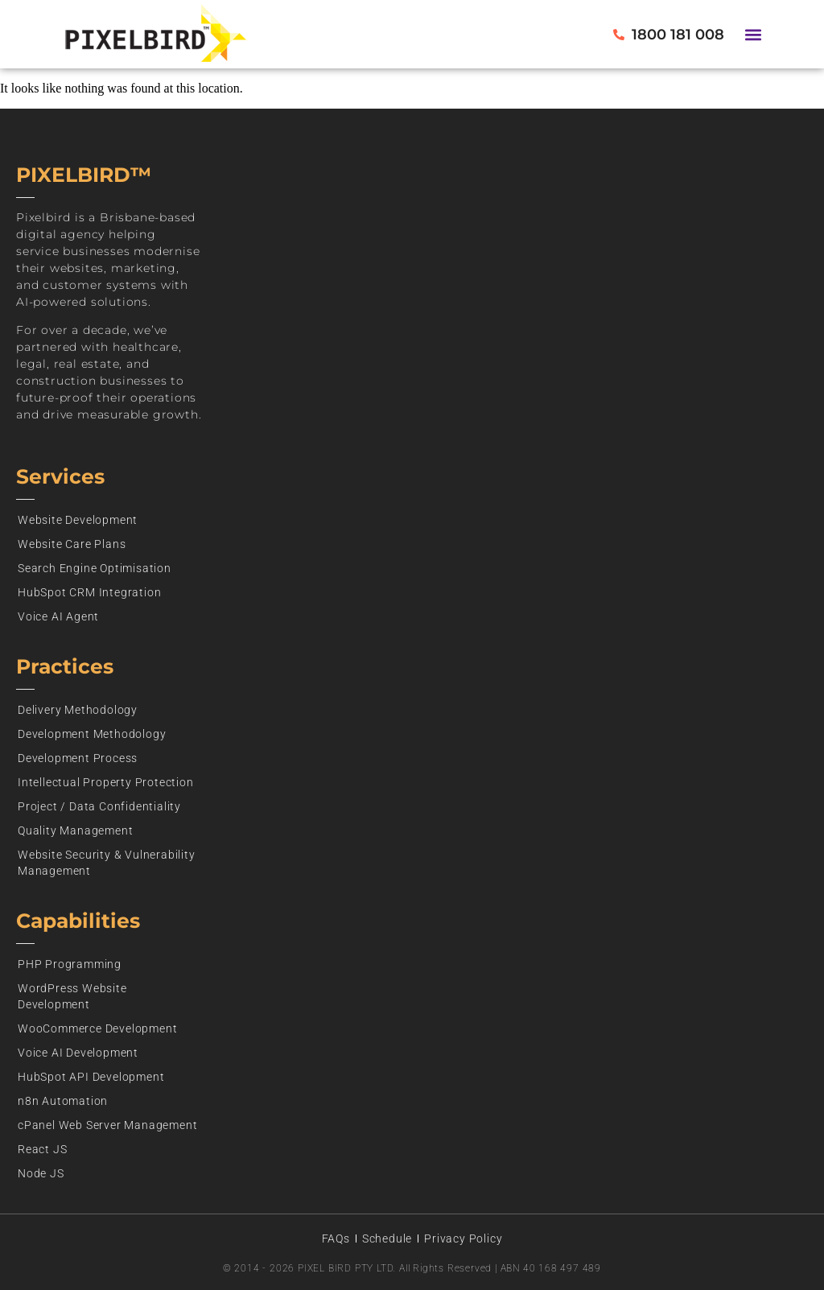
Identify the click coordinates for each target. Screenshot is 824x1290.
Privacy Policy (463, 1238)
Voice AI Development (78, 1052)
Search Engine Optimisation (94, 568)
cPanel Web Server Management (107, 1125)
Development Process (78, 758)
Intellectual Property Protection (106, 782)
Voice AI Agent (58, 616)
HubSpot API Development (91, 1076)
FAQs (336, 1238)
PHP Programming (70, 964)
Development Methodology (92, 733)
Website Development (78, 519)
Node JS (41, 1173)
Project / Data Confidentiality (99, 806)
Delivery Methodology (78, 709)
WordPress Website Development (72, 996)
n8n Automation (63, 1100)
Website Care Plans (72, 544)
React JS (42, 1149)
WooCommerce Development (97, 1028)
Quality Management (75, 830)
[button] (753, 34)
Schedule (387, 1238)
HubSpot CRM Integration (89, 592)
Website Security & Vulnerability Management (107, 862)
